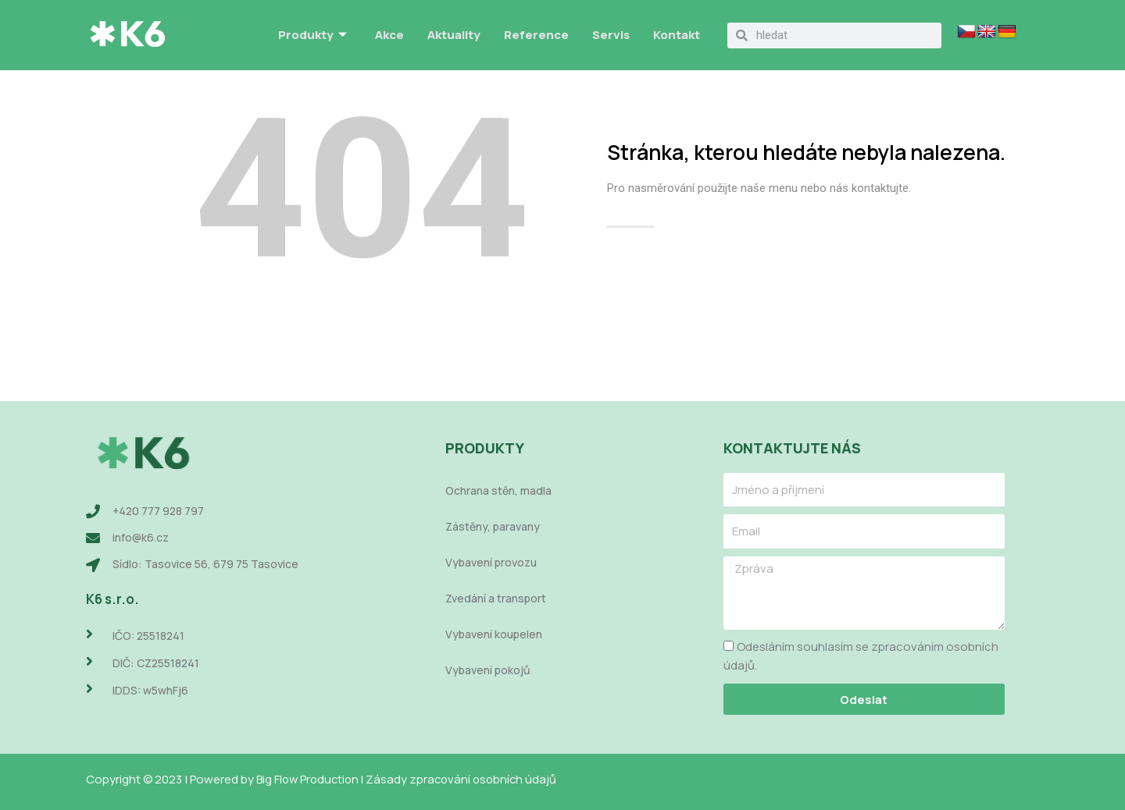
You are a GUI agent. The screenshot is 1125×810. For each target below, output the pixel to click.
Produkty (312, 35)
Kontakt (676, 35)
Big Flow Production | (313, 779)
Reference (536, 35)
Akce (389, 35)
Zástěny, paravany (492, 527)
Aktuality (453, 35)
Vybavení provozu (491, 563)
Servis (611, 35)
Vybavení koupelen (493, 634)
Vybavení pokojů (487, 670)
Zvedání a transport (495, 599)
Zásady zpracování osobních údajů (468, 779)
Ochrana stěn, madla (498, 491)
